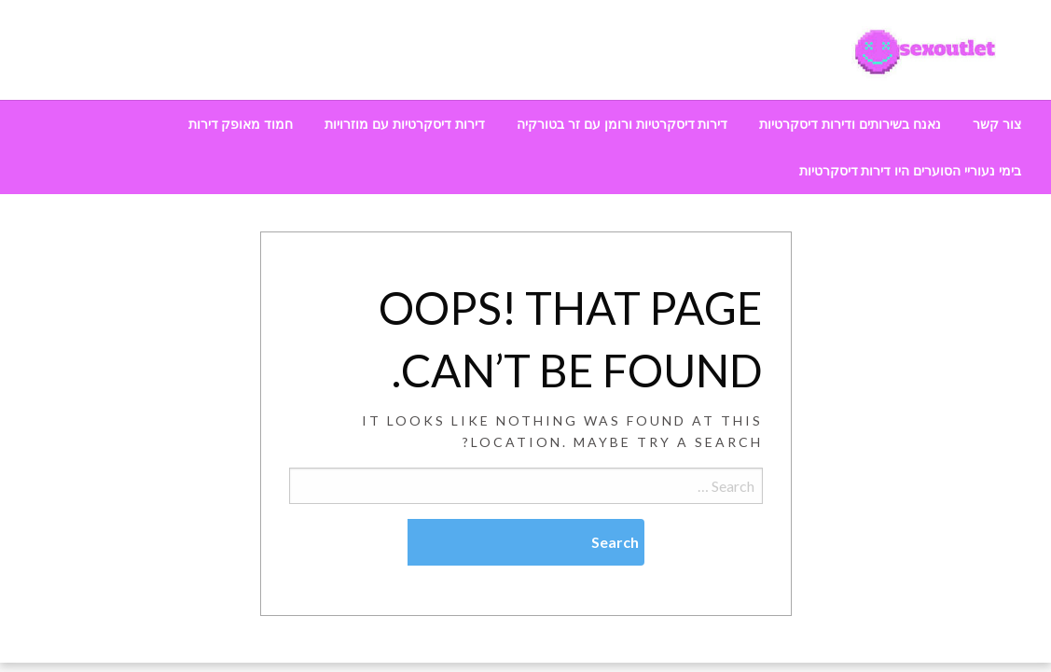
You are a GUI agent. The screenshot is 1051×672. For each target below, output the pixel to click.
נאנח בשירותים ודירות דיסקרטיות (850, 124)
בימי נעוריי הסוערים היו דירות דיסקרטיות (910, 170)
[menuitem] (997, 124)
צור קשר (997, 124)
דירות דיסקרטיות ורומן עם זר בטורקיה (622, 124)
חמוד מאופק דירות (241, 124)
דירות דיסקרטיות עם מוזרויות (405, 124)
